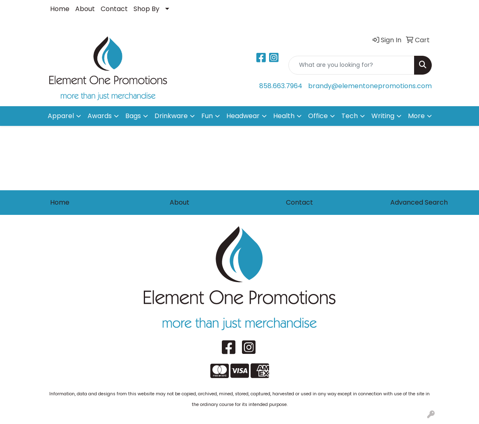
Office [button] (318, 116)
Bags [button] (133, 116)
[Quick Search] (351, 65)
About (85, 9)
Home (59, 9)
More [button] (416, 116)
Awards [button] (100, 116)
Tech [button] (349, 116)
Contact (114, 9)
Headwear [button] (243, 116)
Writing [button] (382, 116)
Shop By (146, 9)
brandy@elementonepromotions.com (370, 86)
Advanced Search (419, 202)
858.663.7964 (280, 86)
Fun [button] (207, 116)
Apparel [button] (61, 116)
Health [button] (284, 116)
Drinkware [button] (171, 116)
